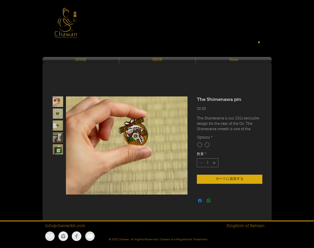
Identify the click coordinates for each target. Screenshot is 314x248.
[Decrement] (201, 163)
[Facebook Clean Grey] (76, 236)
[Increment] (214, 163)
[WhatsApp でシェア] (209, 200)
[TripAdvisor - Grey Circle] (50, 236)
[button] (259, 42)
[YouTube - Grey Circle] (90, 236)
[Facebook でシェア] (200, 200)
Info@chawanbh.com (65, 226)
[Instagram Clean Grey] (63, 236)
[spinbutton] (207, 163)
